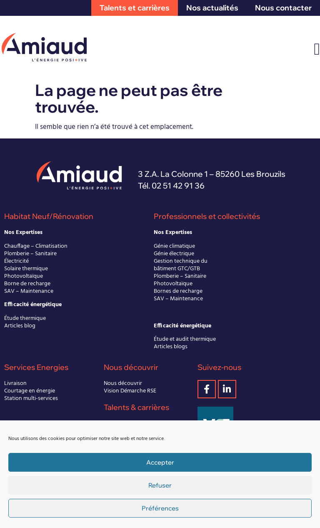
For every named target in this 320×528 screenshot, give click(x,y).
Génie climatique (174, 246)
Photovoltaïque (23, 276)
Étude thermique (25, 318)
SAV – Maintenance (28, 291)
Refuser (160, 485)
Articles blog (19, 326)
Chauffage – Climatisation (36, 246)
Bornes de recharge (178, 291)
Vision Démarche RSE (130, 391)
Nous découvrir (123, 383)
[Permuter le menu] (317, 49)
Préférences (160, 508)
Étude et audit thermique (185, 339)
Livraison (15, 383)
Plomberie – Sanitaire (30, 254)
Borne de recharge (27, 284)
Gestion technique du (181, 261)
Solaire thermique (26, 269)
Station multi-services (31, 398)
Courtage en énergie (29, 391)
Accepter (160, 462)
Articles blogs (171, 347)
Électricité (16, 261)
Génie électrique (174, 254)
